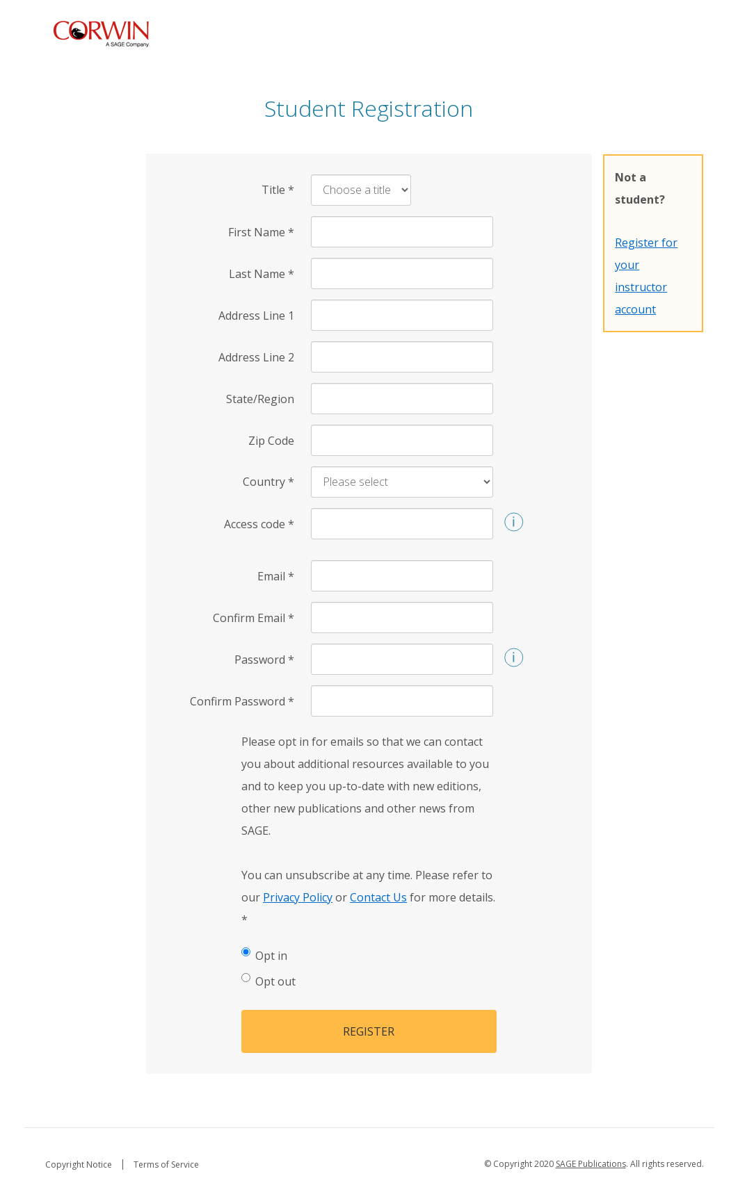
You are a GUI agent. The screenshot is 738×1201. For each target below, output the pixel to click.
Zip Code (271, 440)
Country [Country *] (268, 481)
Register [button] (368, 1031)
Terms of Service (166, 1164)
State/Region (260, 399)
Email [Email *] (275, 576)
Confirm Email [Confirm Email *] (253, 618)
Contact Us (378, 897)
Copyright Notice (78, 1164)
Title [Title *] (278, 189)
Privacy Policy (297, 897)
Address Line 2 (256, 357)
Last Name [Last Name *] (261, 273)
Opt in (264, 955)
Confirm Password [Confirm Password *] (242, 701)
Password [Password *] (264, 659)
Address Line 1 (256, 315)
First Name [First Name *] (261, 232)
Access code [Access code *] (259, 524)
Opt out (268, 981)
